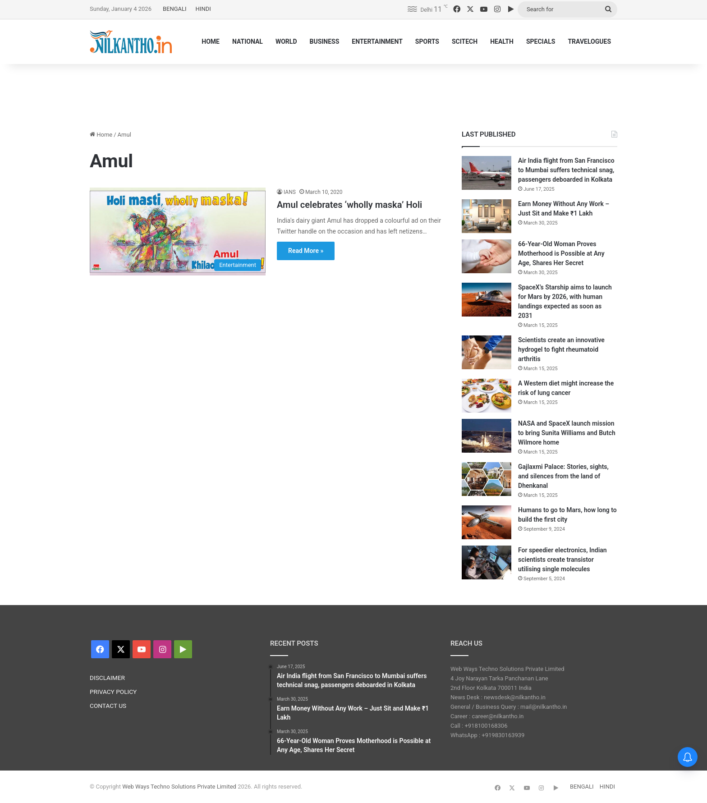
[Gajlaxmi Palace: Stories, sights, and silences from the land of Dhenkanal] (486, 479)
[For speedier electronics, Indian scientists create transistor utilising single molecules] (486, 562)
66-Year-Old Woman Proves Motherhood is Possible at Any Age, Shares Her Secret (561, 253)
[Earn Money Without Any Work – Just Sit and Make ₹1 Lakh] (486, 216)
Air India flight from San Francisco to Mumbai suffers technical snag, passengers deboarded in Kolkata (566, 170)
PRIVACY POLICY (113, 691)
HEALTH (502, 41)
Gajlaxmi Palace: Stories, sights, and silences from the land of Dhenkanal (563, 476)
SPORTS (427, 41)
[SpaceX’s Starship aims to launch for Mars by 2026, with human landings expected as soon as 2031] (486, 300)
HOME (211, 41)
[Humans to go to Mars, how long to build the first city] (486, 522)
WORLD (286, 41)
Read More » (305, 250)
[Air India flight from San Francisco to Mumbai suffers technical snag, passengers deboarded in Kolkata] (486, 173)
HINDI (203, 8)
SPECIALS (541, 41)
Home (101, 134)
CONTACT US (108, 705)
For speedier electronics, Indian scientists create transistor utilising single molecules (562, 559)
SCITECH (464, 41)
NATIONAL (247, 41)
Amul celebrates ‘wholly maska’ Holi (349, 204)
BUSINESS (324, 41)
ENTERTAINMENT (377, 41)
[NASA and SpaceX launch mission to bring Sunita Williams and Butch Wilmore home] (486, 436)
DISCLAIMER (107, 677)
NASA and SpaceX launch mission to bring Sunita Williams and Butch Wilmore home (566, 433)
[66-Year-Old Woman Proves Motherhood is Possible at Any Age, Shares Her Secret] (486, 256)
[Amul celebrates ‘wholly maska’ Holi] (178, 231)
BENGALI (175, 8)
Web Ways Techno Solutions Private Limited (179, 786)
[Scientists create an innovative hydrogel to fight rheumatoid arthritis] (486, 352)
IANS (290, 192)
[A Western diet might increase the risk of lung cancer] (486, 396)
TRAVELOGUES (589, 41)
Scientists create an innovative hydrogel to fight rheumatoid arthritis (561, 349)
